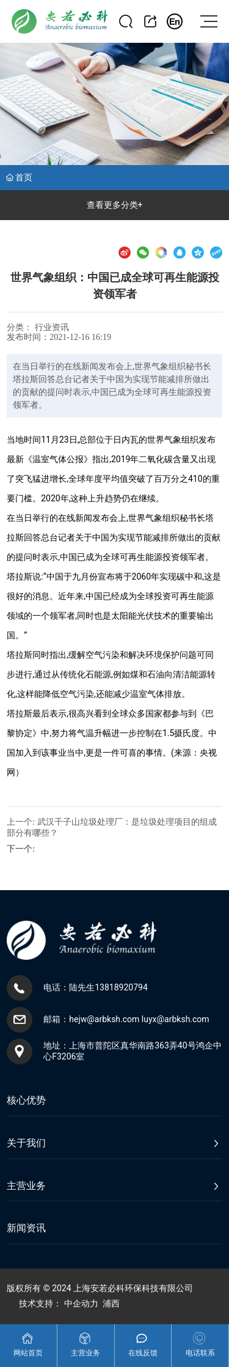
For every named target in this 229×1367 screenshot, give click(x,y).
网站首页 (28, 1353)
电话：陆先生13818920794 (95, 987)
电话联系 (200, 1353)
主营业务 (85, 1353)
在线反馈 (143, 1353)
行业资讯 (52, 327)
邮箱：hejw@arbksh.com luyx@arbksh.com (126, 1019)
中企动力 (81, 1303)
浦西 (111, 1303)
